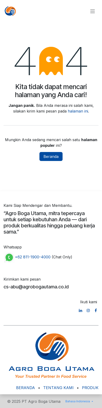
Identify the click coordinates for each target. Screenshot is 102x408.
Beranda (51, 156)
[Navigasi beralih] (92, 11)
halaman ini (78, 111)
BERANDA (25, 387)
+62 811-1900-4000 (33, 257)
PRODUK (90, 387)
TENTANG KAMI (58, 387)
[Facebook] (96, 310)
